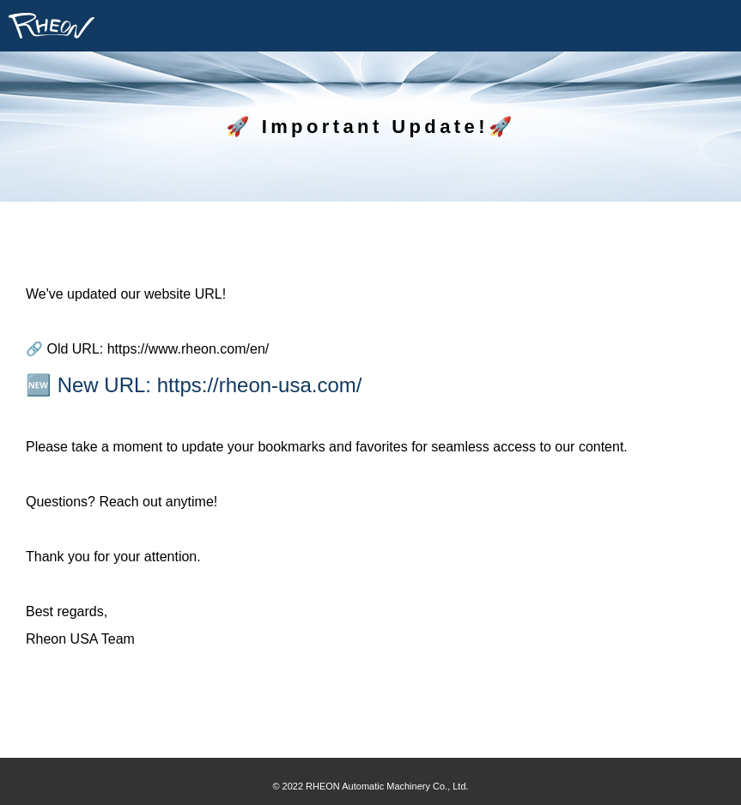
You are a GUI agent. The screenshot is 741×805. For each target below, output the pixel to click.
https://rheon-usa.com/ (259, 384)
